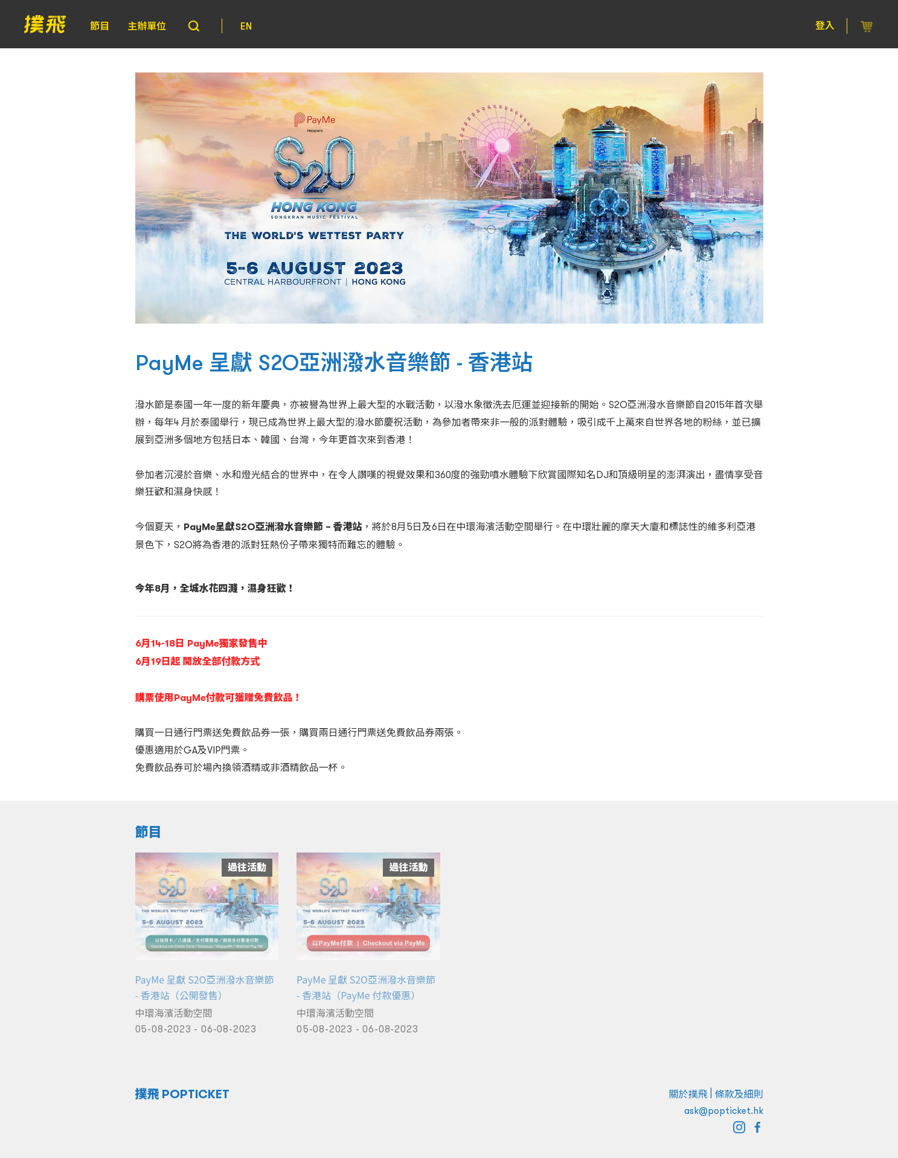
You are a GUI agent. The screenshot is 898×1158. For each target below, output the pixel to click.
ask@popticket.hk (723, 1110)
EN (246, 26)
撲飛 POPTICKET (182, 1094)
